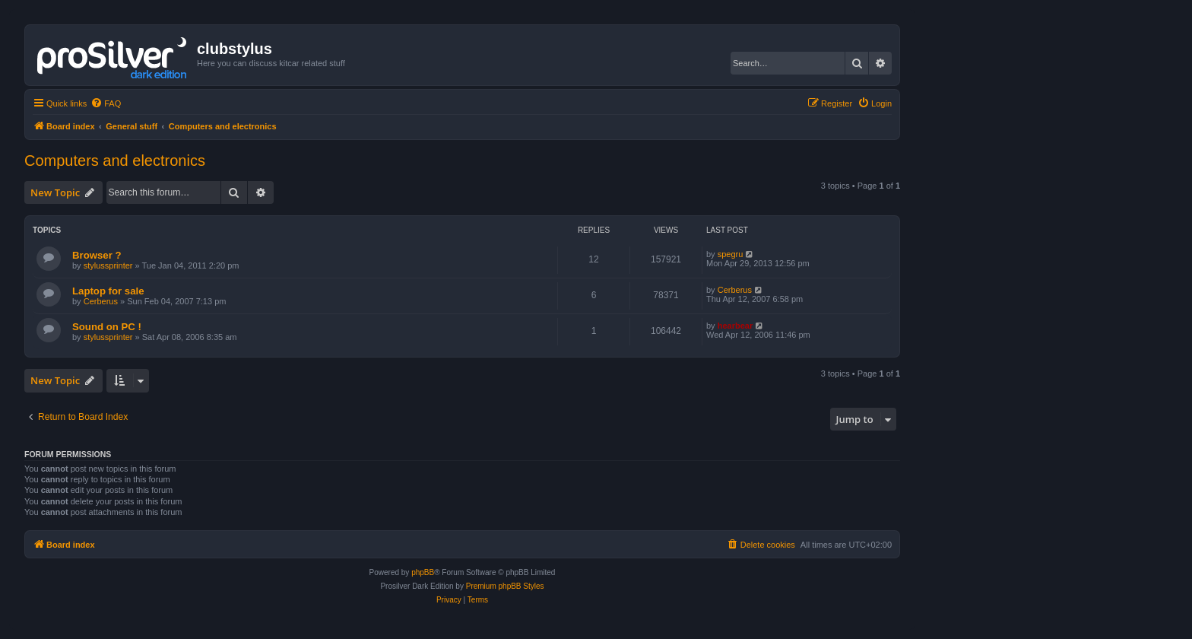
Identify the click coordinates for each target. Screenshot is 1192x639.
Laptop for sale (108, 291)
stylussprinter (108, 265)
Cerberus (101, 301)
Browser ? (97, 255)
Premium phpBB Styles (505, 586)
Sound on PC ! (106, 326)
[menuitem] (105, 103)
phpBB (422, 572)
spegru (730, 254)
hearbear (735, 325)
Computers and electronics (114, 160)
